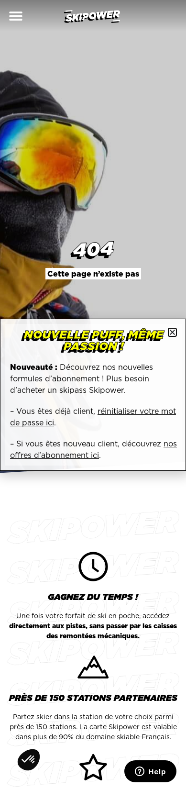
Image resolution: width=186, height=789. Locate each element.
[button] (15, 15)
